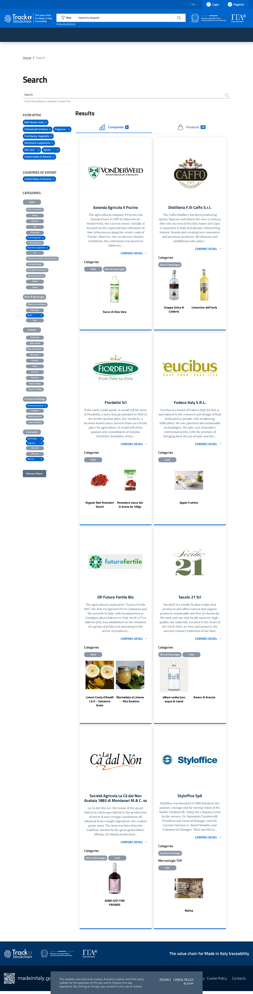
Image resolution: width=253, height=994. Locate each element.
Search (29, 94)
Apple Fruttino (189, 504)
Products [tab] (192, 128)
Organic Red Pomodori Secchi (99, 506)
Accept (189, 983)
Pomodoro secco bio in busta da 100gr (130, 506)
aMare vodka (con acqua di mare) (174, 701)
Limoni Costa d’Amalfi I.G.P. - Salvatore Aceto (100, 703)
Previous (81, 488)
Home (27, 57)
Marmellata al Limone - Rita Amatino (130, 701)
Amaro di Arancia (204, 699)
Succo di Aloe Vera (114, 313)
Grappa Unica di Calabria (174, 310)
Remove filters (34, 474)
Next (150, 488)
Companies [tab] (114, 128)
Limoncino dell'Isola (204, 308)
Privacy (165, 979)
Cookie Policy (183, 979)
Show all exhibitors (65, 24)
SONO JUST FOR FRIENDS (115, 911)
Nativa (189, 913)
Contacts (239, 981)
